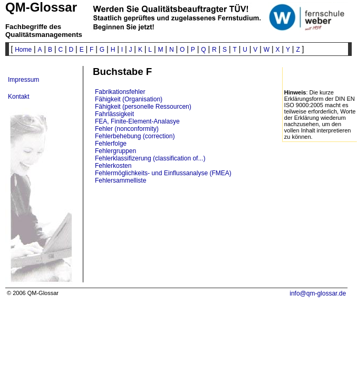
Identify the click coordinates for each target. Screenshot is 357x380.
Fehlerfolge (111, 143)
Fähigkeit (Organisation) (128, 99)
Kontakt (19, 96)
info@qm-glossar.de (318, 293)
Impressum (23, 79)
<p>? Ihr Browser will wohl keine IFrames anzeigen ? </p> (205, 237)
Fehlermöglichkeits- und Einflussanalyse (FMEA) (163, 173)
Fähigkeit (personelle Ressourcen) (143, 106)
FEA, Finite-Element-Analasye (137, 121)
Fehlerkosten (113, 165)
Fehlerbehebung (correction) (135, 136)
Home (23, 49)
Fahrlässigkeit (114, 114)
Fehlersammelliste (120, 180)
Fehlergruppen (115, 151)
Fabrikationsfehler (120, 92)
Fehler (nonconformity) (127, 128)
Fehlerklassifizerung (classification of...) (150, 158)
